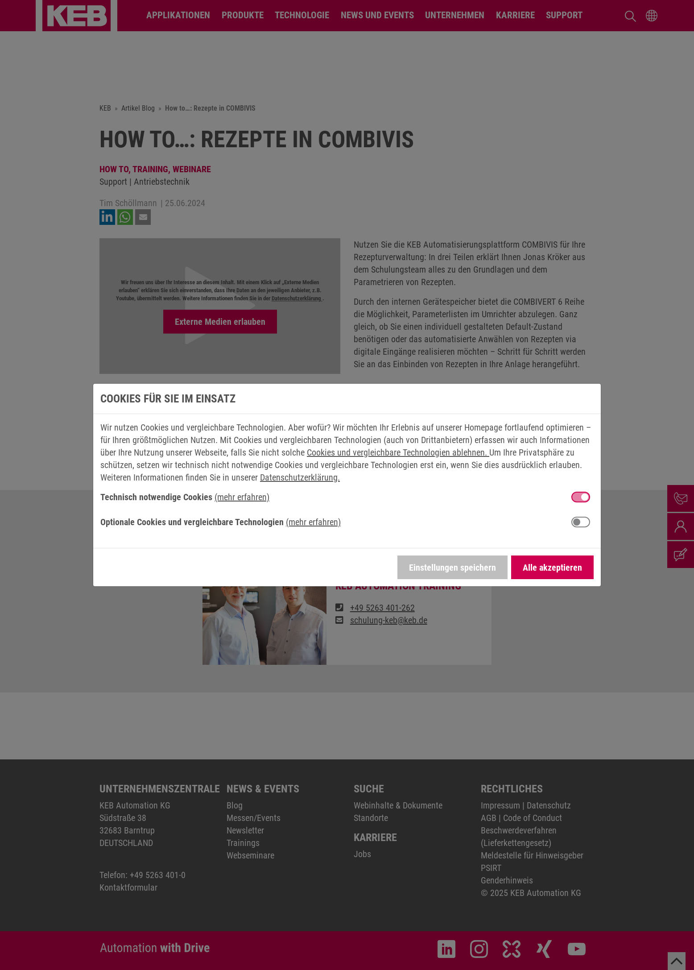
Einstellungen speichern (452, 567)
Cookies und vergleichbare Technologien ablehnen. (398, 452)
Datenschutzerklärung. (300, 477)
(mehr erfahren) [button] (242, 497)
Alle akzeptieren (552, 567)
